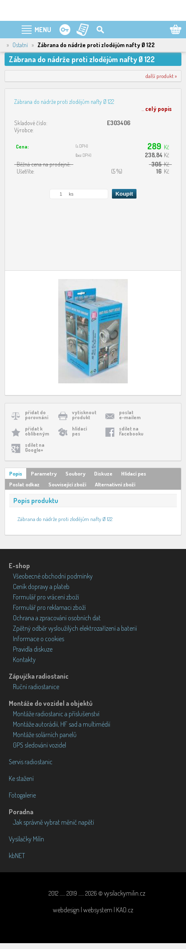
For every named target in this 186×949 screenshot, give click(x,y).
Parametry (44, 473)
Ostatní (20, 44)
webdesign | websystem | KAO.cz (93, 910)
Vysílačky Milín (26, 839)
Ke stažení (21, 778)
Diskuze (103, 473)
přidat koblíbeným (37, 431)
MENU (43, 29)
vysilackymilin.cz (124, 893)
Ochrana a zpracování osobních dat (57, 618)
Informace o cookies (38, 638)
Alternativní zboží (115, 484)
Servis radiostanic (30, 762)
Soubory (75, 473)
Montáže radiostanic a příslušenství (56, 714)
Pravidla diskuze (32, 649)
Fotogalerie (22, 795)
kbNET (17, 855)
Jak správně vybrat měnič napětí (53, 822)
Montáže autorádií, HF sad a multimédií (61, 724)
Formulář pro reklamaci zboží (49, 607)
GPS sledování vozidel (39, 745)
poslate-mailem (130, 414)
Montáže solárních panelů (45, 734)
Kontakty (24, 659)
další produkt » (161, 76)
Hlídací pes (133, 473)
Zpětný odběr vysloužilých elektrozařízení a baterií (75, 628)
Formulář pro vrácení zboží (46, 597)
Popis (15, 473)
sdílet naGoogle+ (35, 447)
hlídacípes (79, 431)
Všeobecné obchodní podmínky (53, 576)
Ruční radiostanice (36, 686)
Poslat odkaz (24, 484)
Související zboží (67, 484)
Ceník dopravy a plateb (41, 586)
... (156, 108)
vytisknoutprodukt (84, 414)
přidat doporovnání (36, 414)
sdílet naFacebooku (131, 431)
